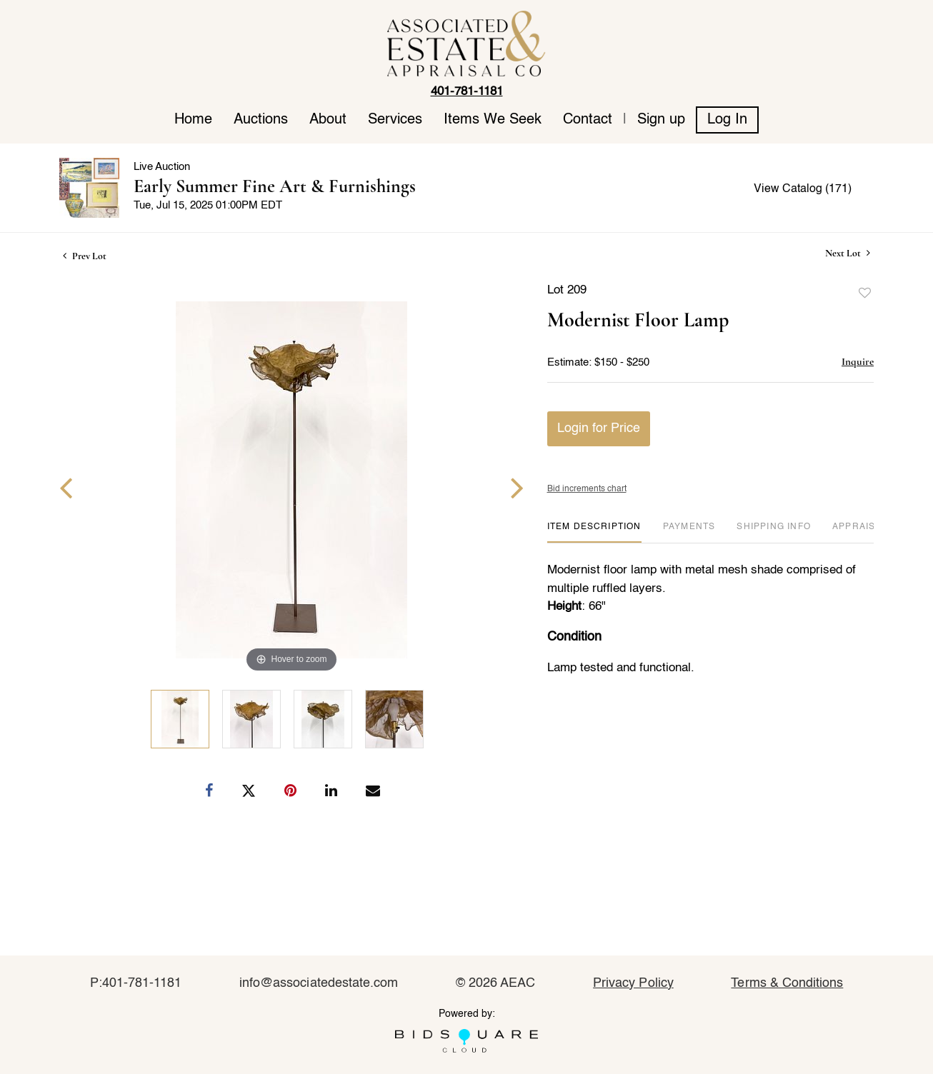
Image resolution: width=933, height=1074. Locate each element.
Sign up (661, 120)
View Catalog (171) (803, 189)
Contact (587, 120)
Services (395, 120)
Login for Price (598, 428)
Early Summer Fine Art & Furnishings (275, 186)
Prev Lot (84, 256)
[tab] (594, 532)
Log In (727, 120)
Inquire (858, 361)
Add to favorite (865, 293)
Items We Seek (493, 120)
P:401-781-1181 (136, 983)
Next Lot (847, 253)
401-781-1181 (467, 92)
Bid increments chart (587, 489)
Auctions (261, 120)
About (327, 120)
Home (193, 120)
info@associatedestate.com (318, 983)
